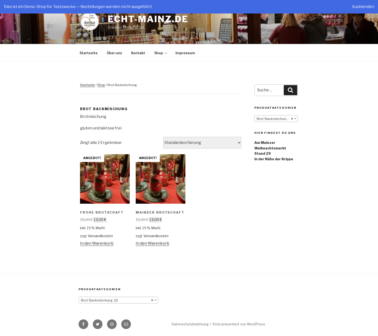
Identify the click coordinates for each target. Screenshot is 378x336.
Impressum (185, 53)
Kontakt (138, 53)
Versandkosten (100, 236)
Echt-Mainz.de (148, 19)
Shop (161, 53)
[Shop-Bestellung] (202, 142)
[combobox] (276, 118)
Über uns (114, 53)
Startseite (89, 53)
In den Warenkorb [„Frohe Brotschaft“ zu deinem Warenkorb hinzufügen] (97, 243)
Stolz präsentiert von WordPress (238, 324)
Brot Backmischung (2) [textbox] (275, 118)
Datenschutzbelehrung (190, 324)
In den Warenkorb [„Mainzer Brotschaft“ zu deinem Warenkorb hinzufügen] (152, 243)
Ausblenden (363, 6)
